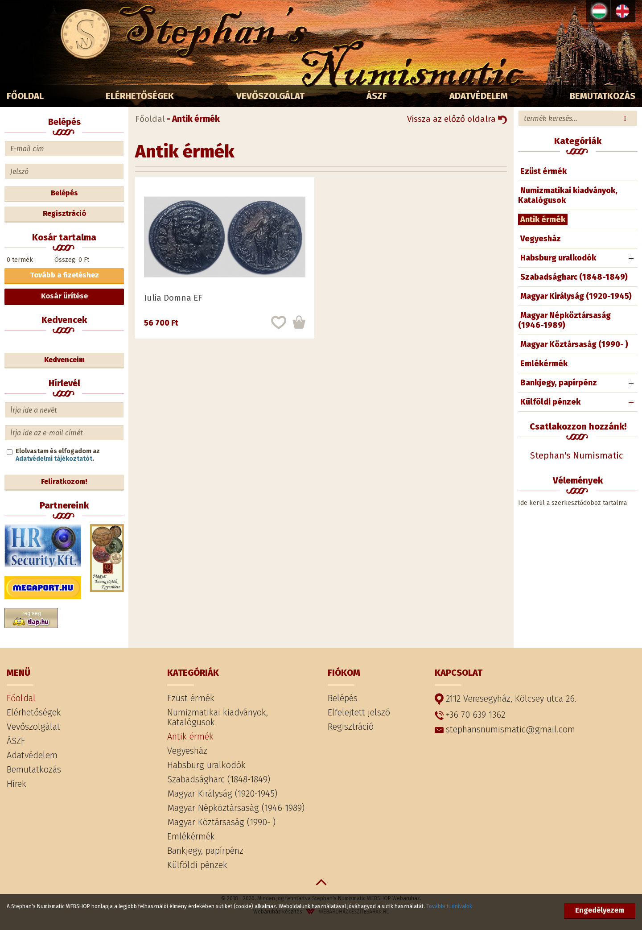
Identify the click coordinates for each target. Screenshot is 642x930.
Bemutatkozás (602, 96)
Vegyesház (540, 239)
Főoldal (25, 96)
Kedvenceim (64, 359)
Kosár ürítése (64, 296)
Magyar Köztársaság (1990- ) (574, 344)
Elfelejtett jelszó (359, 712)
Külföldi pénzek (550, 402)
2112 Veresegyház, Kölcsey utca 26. (505, 699)
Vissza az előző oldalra (457, 119)
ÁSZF (376, 96)
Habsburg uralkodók (558, 258)
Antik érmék (542, 219)
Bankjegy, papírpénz (558, 383)
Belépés (64, 193)
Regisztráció (64, 213)
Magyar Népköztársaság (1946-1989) (564, 320)
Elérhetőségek (140, 96)
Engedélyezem (599, 910)
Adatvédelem (478, 96)
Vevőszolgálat (270, 96)
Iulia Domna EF (173, 298)
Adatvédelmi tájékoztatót (54, 459)
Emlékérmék (544, 363)
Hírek (16, 783)
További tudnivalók (449, 906)
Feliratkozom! (64, 481)
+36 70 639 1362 (470, 714)
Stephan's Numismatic (576, 455)
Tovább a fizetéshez (64, 275)
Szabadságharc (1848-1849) (574, 277)
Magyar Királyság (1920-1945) (576, 296)
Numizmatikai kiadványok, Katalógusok (567, 195)
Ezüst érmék (543, 171)
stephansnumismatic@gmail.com (505, 729)
